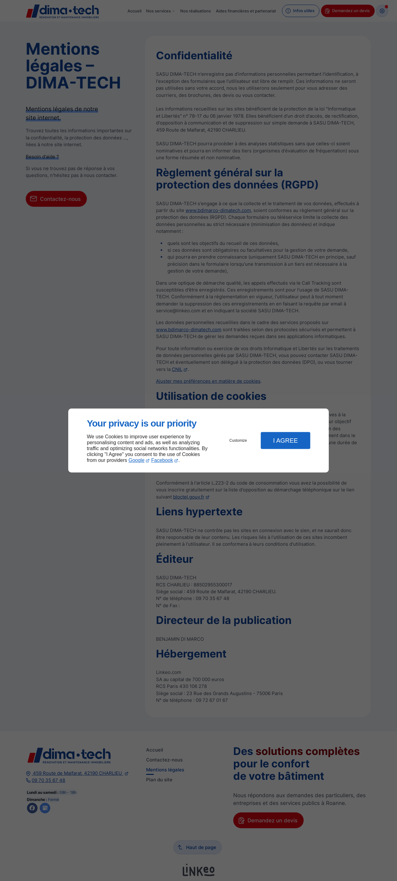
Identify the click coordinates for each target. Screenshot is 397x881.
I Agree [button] (285, 440)
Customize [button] (238, 440)
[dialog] (198, 441)
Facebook (162, 460)
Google (136, 460)
